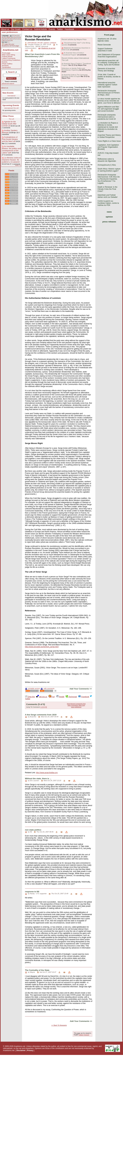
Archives (5, 65)
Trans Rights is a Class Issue (109, 141)
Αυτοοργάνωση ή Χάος (107, 165)
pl (3, 39)
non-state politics (33, 830)
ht (8, 39)
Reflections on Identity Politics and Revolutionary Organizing (73, 69)
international (31, 43)
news (109, 212)
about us (4, 88)
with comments (47, 688)
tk (5, 37)
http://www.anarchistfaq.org (47, 773)
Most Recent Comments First (76, 703)
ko (12, 40)
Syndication (6, 67)
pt (2, 37)
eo (9, 40)
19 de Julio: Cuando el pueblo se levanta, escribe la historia (109, 77)
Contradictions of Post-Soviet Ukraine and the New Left (10, 139)
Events (52, 29)
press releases (109, 222)
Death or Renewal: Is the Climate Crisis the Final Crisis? (107, 189)
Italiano (81, 1035)
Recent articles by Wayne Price (74, 39)
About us (5, 29)
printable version (32, 688)
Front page (6, 53)
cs (17, 39)
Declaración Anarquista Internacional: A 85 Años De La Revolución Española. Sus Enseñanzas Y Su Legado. (109, 179)
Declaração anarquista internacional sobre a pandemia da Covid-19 (107, 117)
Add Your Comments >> (80, 689)
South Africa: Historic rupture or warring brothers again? (109, 170)
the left (40, 43)
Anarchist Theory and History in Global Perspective (109, 136)
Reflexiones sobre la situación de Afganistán (107, 160)
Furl (52, 697)
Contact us (27, 29)
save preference (76, 707)
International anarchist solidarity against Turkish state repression (107, 85)
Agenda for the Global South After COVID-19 (9, 124)
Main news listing (8, 55)
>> (9, 42)
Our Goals (15, 29)
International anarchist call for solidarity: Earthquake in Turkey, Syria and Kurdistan (109, 63)
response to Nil (32, 891)
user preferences (10, 32)
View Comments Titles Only (76, 705)
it (18, 35)
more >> (18, 165)
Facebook (69, 29)
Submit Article (40, 29)
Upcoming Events (11, 105)
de (6, 39)
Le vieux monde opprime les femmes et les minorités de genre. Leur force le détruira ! (109, 101)
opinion (109, 217)
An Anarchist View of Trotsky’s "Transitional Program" (73, 53)
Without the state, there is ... (38, 778)
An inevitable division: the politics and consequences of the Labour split (11, 149)
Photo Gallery (7, 64)
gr (12, 37)
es (16, 35)
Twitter (60, 29)
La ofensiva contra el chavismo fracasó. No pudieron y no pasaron (11, 160)
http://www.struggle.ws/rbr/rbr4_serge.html (42, 647)
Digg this (30, 697)
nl (17, 37)
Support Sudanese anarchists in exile (105, 50)
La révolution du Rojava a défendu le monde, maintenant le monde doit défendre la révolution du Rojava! (108, 127)
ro (6, 40)
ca (20, 39)
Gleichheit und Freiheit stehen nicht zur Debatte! (107, 196)
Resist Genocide (104, 45)
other (8, 37)
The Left (16, 108)
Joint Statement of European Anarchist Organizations (109, 56)
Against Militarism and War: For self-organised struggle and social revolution (108, 109)
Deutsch (86, 1035)
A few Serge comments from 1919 (40, 715)
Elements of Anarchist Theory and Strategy (106, 70)
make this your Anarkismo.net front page (10, 45)
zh (14, 39)
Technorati (71, 697)
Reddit (60, 697)
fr (13, 35)
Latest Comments (8, 58)
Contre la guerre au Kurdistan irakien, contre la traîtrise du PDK (108, 203)
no (15, 37)
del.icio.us (41, 697)
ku (11, 39)
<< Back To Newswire (59, 1025)
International (11, 95)
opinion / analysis (50, 43)
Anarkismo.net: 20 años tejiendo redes (107, 40)
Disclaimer (21, 1050)
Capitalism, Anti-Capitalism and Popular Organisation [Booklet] (108, 147)
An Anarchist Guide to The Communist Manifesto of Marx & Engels (74, 75)
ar (20, 37)
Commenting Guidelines (11, 60)
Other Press (8, 116)
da (3, 40)
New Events (8, 93)
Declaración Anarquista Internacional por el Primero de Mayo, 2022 (109, 93)
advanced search (8, 83)
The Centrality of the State (37, 970)
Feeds (11, 170)
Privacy (30, 1050)
